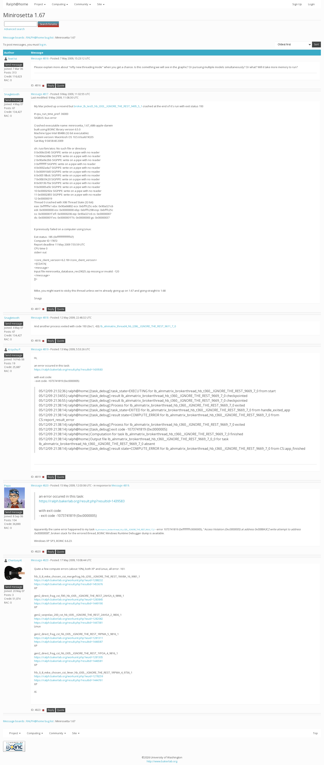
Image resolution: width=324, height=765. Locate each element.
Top (315, 733)
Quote (60, 85)
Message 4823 (39, 560)
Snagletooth (11, 94)
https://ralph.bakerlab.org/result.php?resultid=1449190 (68, 603)
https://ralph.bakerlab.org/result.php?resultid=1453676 (68, 584)
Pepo (7, 485)
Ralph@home (17, 4)
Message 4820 (39, 485)
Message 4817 (39, 94)
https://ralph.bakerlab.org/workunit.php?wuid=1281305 (68, 657)
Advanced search (14, 29)
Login (311, 4)
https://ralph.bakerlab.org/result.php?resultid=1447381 (68, 622)
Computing (60, 4)
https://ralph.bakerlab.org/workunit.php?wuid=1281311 (68, 638)
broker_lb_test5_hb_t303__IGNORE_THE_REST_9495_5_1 (108, 106)
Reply (51, 85)
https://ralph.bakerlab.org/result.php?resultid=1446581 (68, 661)
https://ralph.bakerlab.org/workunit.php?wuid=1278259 (68, 676)
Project (40, 4)
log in (42, 44)
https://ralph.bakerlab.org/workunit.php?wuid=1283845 (68, 599)
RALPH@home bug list (40, 37)
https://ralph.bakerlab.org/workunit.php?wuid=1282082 (68, 619)
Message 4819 (39, 349)
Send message (13, 64)
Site (101, 4)
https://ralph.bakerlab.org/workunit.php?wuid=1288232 (68, 580)
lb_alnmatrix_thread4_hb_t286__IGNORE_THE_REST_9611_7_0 (138, 326)
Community (82, 4)
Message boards (13, 37)
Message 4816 (39, 58)
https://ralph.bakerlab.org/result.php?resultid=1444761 (68, 680)
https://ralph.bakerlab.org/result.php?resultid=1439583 (68, 369)
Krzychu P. (14, 349)
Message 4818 (39, 317)
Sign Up (297, 4)
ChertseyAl (15, 560)
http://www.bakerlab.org (162, 761)
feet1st (12, 58)
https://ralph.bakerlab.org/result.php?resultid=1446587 (68, 642)
